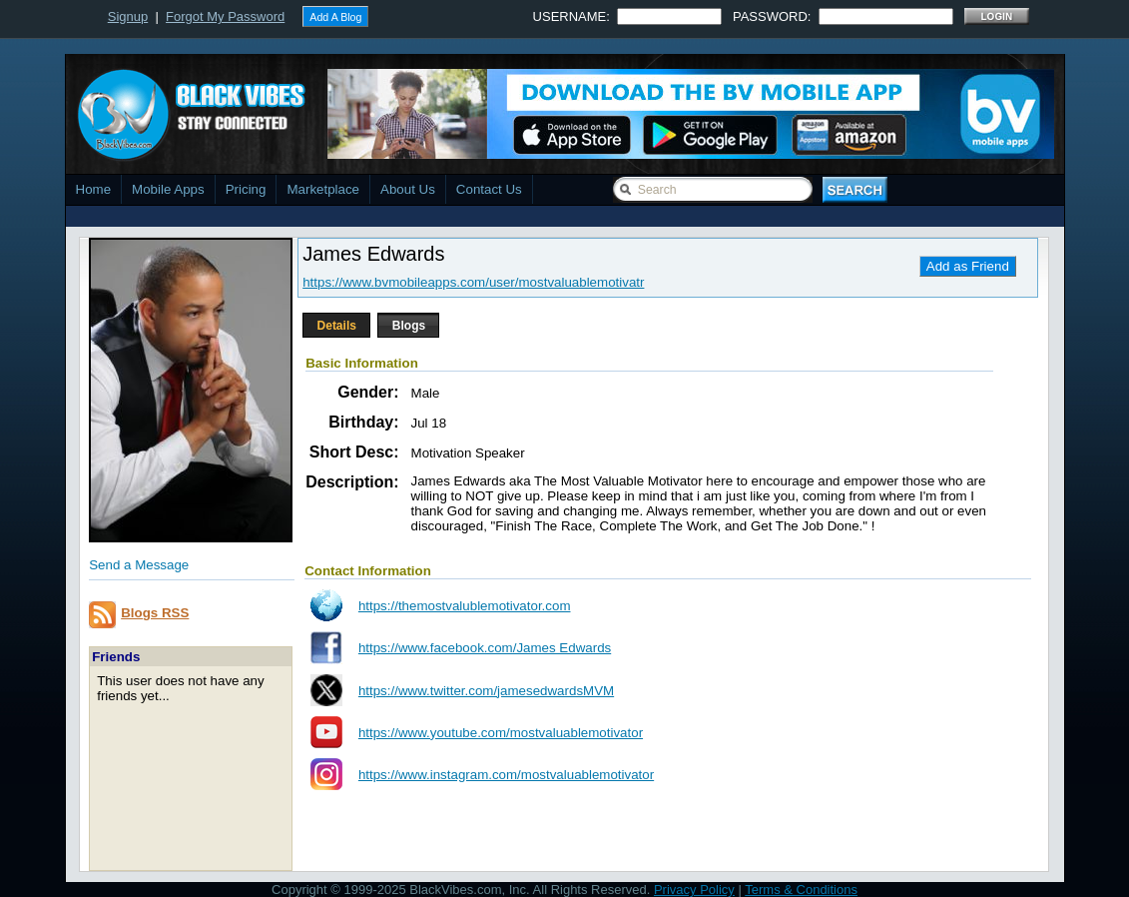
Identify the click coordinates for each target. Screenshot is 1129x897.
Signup (128, 16)
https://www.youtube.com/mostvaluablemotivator (500, 732)
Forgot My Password (225, 16)
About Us (407, 189)
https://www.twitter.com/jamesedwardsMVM (486, 690)
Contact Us (489, 189)
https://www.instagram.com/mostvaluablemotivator (506, 774)
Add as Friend (967, 266)
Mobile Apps (168, 189)
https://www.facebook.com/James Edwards (484, 647)
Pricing (246, 189)
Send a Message (139, 564)
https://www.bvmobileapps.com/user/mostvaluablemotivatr (473, 282)
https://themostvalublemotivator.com (464, 605)
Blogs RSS (155, 612)
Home (94, 189)
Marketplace (322, 189)
